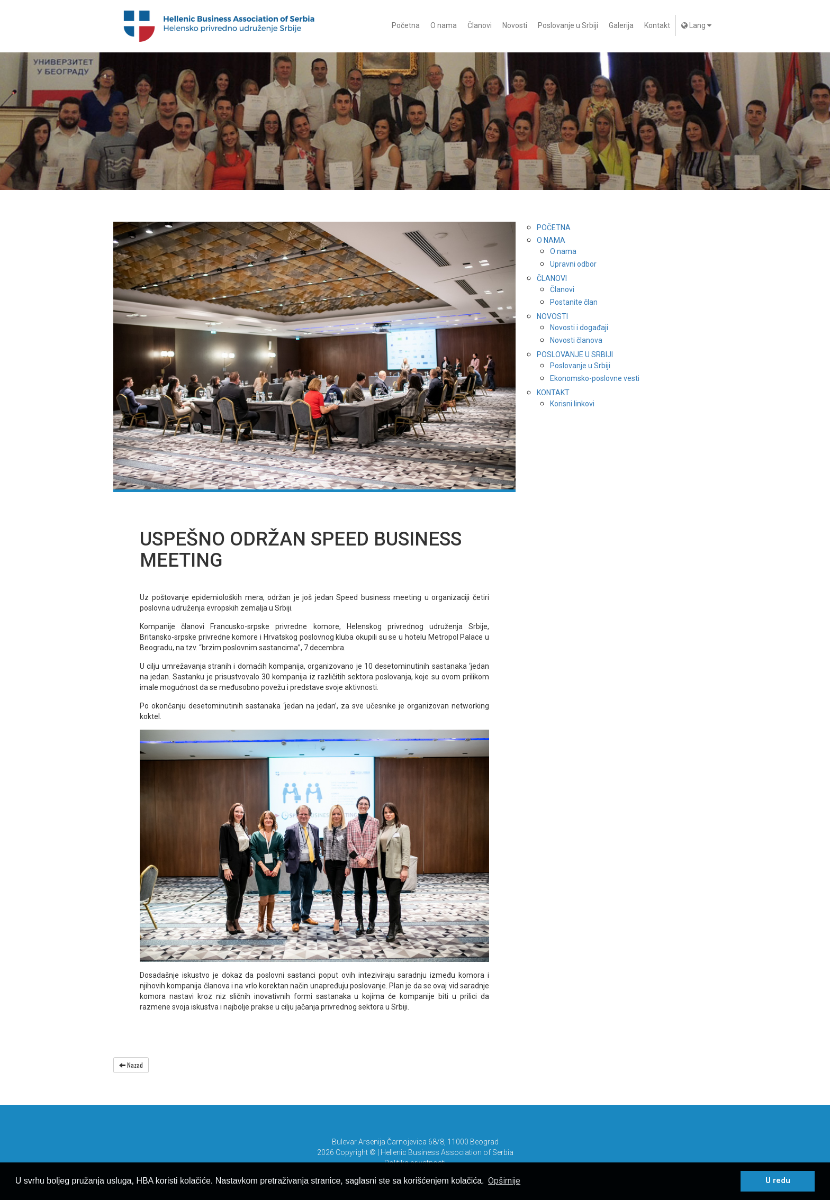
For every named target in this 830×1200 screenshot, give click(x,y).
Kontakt (657, 25)
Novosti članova (576, 340)
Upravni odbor (573, 264)
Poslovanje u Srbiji (568, 25)
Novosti (514, 25)
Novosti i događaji (579, 327)
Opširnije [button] (504, 1181)
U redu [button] (777, 1180)
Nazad (131, 1064)
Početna (406, 25)
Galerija (621, 25)
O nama (443, 25)
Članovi (479, 25)
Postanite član (574, 302)
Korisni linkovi (572, 403)
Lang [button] (696, 25)
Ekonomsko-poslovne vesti (594, 378)
